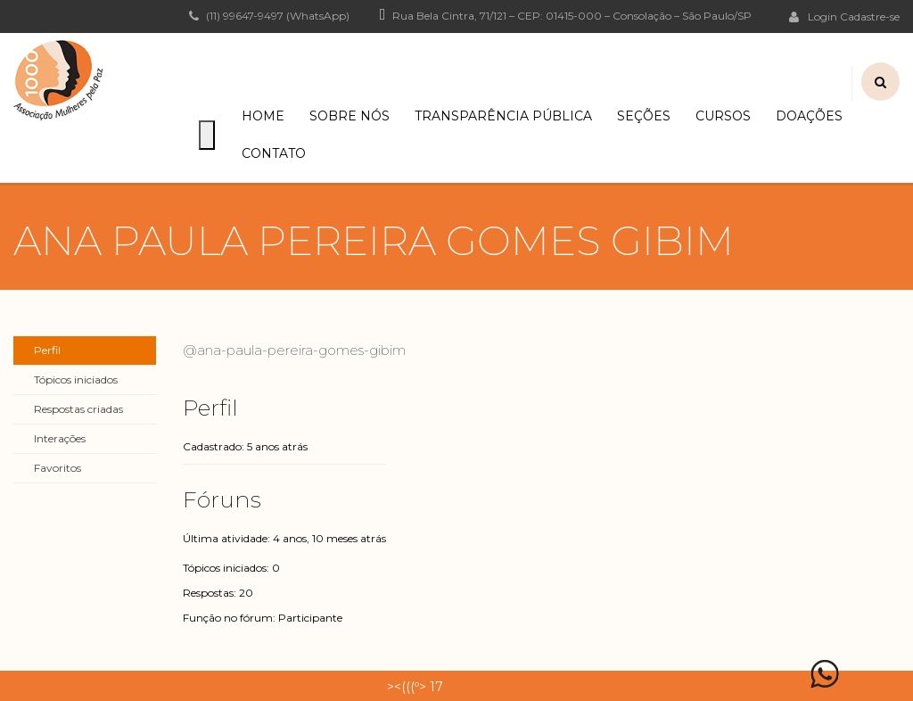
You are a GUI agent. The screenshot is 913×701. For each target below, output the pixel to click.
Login (813, 16)
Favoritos (57, 467)
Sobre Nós (349, 116)
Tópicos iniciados (76, 379)
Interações (60, 438)
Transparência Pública (503, 116)
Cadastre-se (870, 17)
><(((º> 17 (415, 687)
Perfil (47, 350)
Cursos (723, 116)
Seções (643, 116)
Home (263, 116)
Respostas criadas (78, 409)
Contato (274, 153)
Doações (809, 116)
